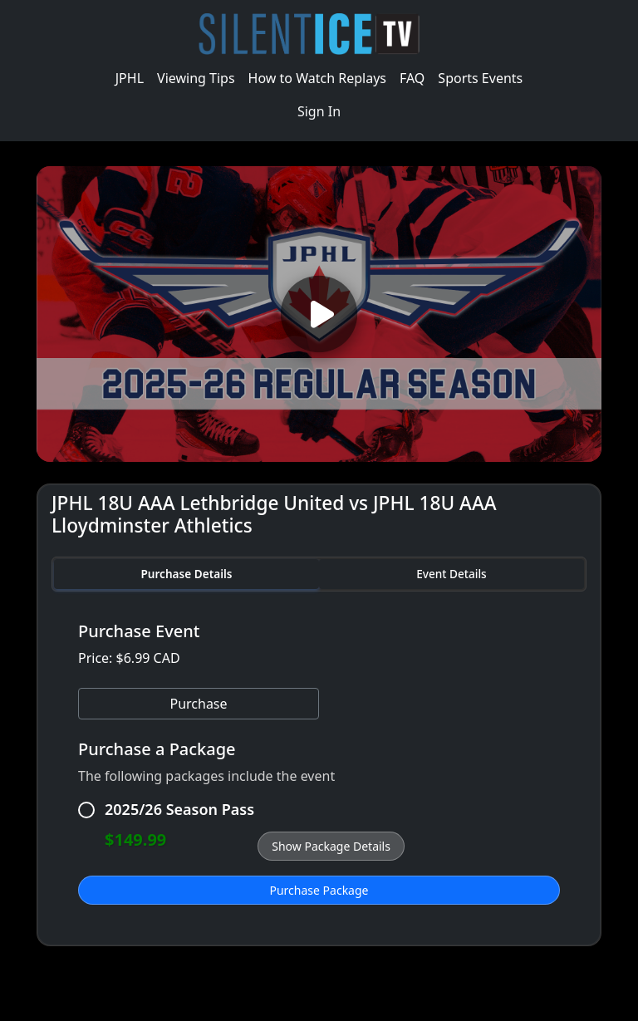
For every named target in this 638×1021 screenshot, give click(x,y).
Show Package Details (331, 846)
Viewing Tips (196, 78)
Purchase (198, 704)
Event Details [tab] (451, 574)
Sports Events (480, 78)
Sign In (319, 111)
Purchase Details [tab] (186, 574)
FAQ (412, 78)
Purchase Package (319, 890)
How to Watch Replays (317, 78)
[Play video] (319, 313)
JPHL (129, 78)
